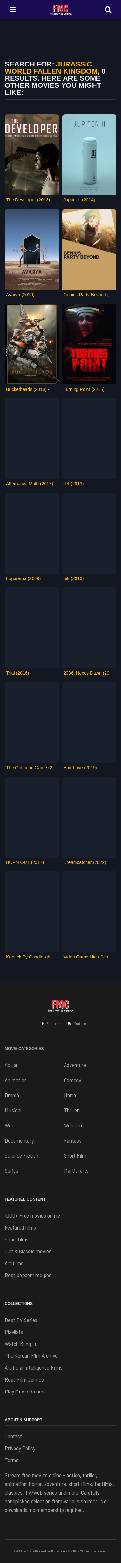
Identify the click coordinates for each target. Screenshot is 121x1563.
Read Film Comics (24, 1379)
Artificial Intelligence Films (34, 1367)
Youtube (77, 1023)
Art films (14, 1263)
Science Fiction (21, 1155)
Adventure (75, 1064)
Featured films (20, 1227)
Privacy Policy (20, 1448)
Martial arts (76, 1170)
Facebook (51, 1023)
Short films (17, 1239)
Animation (16, 1079)
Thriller (71, 1110)
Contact (13, 1436)
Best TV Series (21, 1319)
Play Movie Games (24, 1391)
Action (12, 1064)
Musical (13, 1110)
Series (11, 1170)
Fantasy (72, 1140)
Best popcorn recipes (28, 1274)
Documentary (19, 1140)
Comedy (72, 1079)
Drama (12, 1095)
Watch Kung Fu (21, 1343)
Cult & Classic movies (28, 1251)
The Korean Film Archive (31, 1355)
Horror (70, 1095)
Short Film (75, 1155)
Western (73, 1125)
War (9, 1125)
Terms (12, 1459)
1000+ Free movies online (32, 1215)
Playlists (14, 1331)
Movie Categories (24, 1048)
